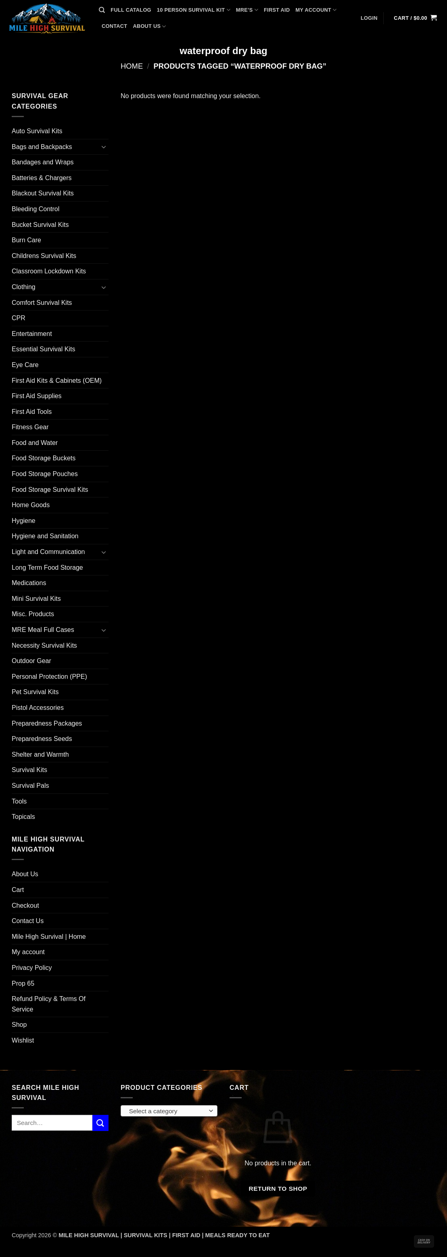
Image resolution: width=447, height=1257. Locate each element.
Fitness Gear (30, 427)
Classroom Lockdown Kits (49, 271)
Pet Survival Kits (35, 691)
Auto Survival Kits (37, 131)
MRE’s (247, 10)
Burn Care (26, 240)
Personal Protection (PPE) (49, 676)
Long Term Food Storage (47, 567)
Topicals (23, 816)
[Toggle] (104, 146)
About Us (25, 874)
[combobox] (169, 1110)
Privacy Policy (32, 967)
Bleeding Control (35, 209)
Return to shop (278, 1188)
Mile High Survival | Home (49, 936)
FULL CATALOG (131, 10)
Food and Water (35, 442)
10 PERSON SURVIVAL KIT (193, 10)
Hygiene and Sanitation (45, 536)
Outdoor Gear (31, 660)
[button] (369, 18)
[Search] (102, 10)
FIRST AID (277, 10)
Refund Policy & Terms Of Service (49, 1004)
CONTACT (114, 26)
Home (132, 66)
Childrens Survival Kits (44, 255)
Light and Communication (48, 551)
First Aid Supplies (37, 395)
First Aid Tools (32, 411)
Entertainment (32, 333)
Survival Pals (30, 785)
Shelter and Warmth (40, 754)
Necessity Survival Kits (44, 645)
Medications (29, 582)
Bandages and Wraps (43, 162)
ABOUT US (149, 26)
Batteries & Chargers (42, 177)
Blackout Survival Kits (43, 193)
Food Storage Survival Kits (50, 489)
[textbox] (167, 1111)
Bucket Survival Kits (40, 224)
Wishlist (23, 1040)
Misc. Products (33, 614)
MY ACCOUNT (315, 10)
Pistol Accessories (38, 707)
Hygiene (24, 520)
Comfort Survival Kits (42, 302)
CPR (18, 318)
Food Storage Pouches (45, 473)
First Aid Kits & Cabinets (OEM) (57, 380)
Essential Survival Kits (43, 349)
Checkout (25, 905)
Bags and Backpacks (42, 146)
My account (28, 952)
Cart (18, 889)
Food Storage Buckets (43, 458)
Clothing (24, 286)
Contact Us (28, 920)
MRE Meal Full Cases (43, 629)
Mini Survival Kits (36, 598)
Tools (19, 801)
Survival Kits (29, 769)
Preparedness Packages (47, 723)
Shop (19, 1024)
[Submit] (100, 1123)
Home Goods (31, 505)
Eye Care (25, 364)
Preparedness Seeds (42, 738)
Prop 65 (23, 983)
